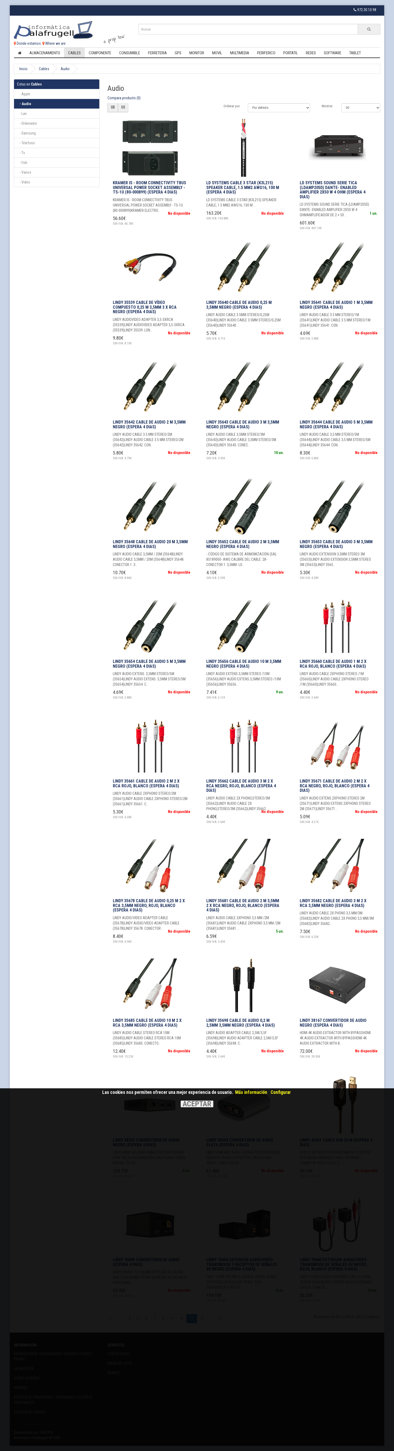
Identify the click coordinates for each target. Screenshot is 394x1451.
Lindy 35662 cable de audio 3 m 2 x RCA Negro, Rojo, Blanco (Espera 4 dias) (241, 786)
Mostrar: (327, 106)
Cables (74, 53)
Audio (65, 69)
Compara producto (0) (124, 98)
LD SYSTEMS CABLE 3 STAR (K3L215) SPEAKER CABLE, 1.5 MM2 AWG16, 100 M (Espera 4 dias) (242, 187)
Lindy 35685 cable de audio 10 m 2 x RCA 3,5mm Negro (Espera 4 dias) (147, 1023)
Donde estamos (27, 43)
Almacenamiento (44, 53)
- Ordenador (27, 123)
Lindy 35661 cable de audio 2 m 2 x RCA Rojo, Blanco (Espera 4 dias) (146, 783)
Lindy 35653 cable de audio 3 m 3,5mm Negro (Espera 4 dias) (336, 544)
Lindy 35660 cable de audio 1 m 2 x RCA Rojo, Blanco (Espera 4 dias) (333, 664)
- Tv (21, 153)
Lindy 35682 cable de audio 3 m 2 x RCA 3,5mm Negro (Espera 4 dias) (333, 903)
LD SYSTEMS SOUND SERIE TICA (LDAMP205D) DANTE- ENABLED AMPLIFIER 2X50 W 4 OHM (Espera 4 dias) (332, 189)
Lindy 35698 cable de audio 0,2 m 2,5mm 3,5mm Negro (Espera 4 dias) (240, 1023)
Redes (311, 53)
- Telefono (26, 143)
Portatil (290, 53)
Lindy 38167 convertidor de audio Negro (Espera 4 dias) (333, 1023)
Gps (178, 53)
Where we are (54, 43)
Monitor (196, 53)
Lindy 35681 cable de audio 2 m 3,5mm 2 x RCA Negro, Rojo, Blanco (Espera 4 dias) (242, 905)
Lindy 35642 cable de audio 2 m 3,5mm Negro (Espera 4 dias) (149, 424)
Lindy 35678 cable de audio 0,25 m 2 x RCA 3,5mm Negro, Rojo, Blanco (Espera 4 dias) (149, 905)
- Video (23, 182)
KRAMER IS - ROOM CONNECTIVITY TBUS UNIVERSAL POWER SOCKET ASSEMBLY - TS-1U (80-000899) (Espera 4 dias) (149, 187)
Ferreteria (157, 53)
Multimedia (239, 53)
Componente (100, 53)
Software (332, 53)
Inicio (23, 69)
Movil (217, 53)
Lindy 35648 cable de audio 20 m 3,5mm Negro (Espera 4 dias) (150, 544)
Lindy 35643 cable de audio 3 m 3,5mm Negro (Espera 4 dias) (242, 424)
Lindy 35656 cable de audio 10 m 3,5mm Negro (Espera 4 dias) (243, 664)
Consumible (129, 53)
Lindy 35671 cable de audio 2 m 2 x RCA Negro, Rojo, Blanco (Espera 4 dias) (334, 786)
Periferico (266, 53)
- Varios (24, 172)
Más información (251, 1092)
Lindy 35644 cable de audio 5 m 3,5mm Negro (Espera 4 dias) (336, 424)
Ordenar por (231, 106)
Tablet (355, 53)
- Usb (22, 162)
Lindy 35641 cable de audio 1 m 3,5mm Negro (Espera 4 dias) (336, 305)
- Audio (24, 104)
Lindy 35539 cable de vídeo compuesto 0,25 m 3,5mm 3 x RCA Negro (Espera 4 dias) (145, 307)
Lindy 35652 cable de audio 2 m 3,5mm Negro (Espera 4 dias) (242, 544)
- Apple (23, 94)
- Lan (22, 113)
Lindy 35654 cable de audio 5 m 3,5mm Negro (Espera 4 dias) (149, 664)
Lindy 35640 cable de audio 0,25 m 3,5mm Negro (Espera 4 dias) (239, 305)
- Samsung (26, 133)
